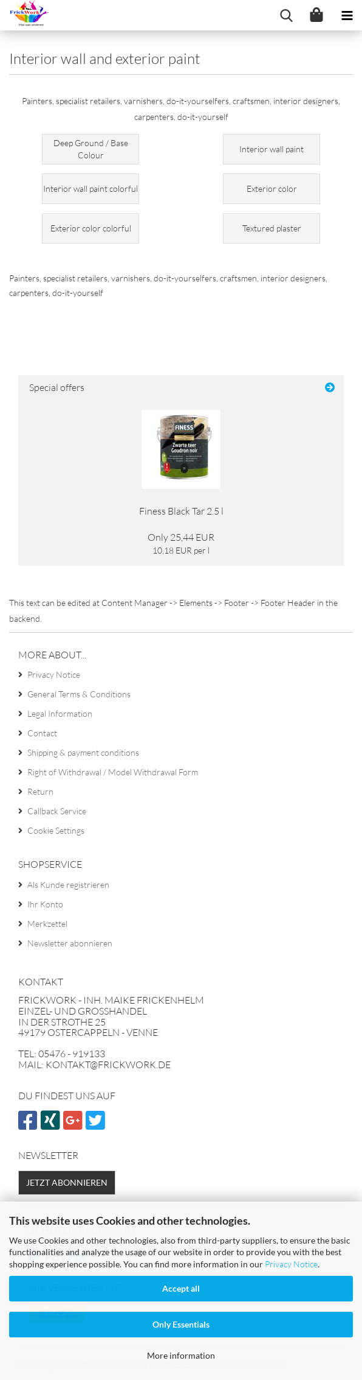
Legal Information (59, 713)
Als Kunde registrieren (68, 884)
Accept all (181, 1288)
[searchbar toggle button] (286, 15)
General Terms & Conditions (79, 694)
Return (40, 791)
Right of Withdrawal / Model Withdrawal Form (112, 772)
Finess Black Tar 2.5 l (181, 511)
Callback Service (56, 811)
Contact (42, 733)
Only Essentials (181, 1324)
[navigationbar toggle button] (347, 15)
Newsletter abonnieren (69, 943)
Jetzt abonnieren (67, 1182)
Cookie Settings (55, 830)
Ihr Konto (45, 904)
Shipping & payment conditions (83, 752)
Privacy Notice (291, 1264)
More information (181, 1355)
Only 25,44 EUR (181, 537)
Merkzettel (47, 923)
